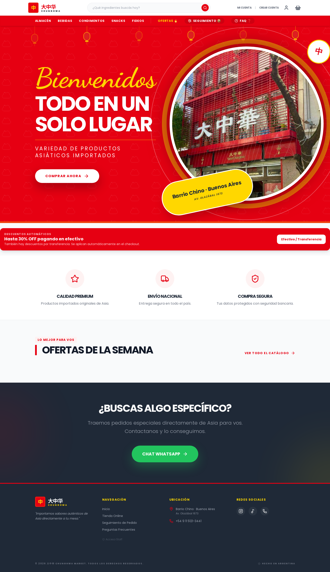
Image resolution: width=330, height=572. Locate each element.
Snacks (118, 21)
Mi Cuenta (244, 7)
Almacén (43, 21)
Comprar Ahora (67, 176)
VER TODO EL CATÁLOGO (270, 353)
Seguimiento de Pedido (119, 523)
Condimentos (92, 21)
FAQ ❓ (243, 21)
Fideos (138, 21)
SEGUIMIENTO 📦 (204, 21)
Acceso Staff (112, 539)
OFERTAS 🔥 (168, 21)
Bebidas (65, 21)
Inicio (106, 509)
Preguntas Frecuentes (118, 529)
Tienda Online (112, 516)
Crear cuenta (269, 7)
